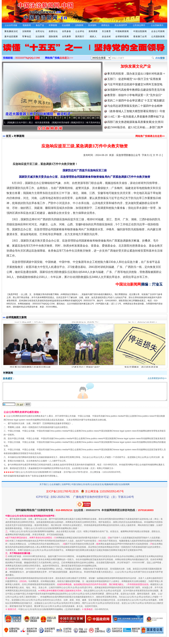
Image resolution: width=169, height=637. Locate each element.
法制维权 (26, 31)
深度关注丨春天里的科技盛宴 (91, 122)
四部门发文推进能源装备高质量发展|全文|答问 (135, 121)
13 (88, 117)
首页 (8, 135)
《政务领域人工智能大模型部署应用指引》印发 (136, 111)
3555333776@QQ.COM (27, 58)
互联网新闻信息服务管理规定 (56, 423)
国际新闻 (53, 36)
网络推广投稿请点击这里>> (150, 136)
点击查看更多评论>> (157, 378)
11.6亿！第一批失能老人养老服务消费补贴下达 (135, 116)
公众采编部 (54, 484)
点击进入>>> (66, 58)
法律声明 (66, 484)
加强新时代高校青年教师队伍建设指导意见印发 (136, 89)
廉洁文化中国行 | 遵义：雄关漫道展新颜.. (33, 122)
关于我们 (43, 484)
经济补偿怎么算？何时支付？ (30, 323)
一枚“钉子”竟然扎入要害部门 (141, 323)
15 (97, 117)
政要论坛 (53, 31)
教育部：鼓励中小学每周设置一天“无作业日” (134, 95)
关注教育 (106, 31)
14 (93, 117)
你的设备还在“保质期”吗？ (86, 323)
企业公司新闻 (158, 31)
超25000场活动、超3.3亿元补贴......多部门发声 (135, 127)
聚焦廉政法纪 (11, 31)
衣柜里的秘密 (65, 122)
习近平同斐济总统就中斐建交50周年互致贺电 (134, 84)
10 (74, 117)
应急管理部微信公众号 (128, 155)
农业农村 (106, 36)
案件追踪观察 (11, 36)
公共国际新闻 (158, 36)
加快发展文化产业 (136, 66)
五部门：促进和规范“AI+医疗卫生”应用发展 (134, 79)
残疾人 (93, 36)
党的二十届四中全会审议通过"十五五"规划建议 (136, 100)
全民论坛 (40, 31)
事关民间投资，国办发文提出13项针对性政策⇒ (136, 73)
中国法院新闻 (140, 31)
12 (83, 117)
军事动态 (26, 36)
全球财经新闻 (122, 36)
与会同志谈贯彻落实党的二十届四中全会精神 (134, 105)
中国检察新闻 (122, 31)
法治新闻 (40, 36)
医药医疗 (79, 36)
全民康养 (66, 36)
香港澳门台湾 (140, 36)
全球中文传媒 (30, 10)
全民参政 (66, 31)
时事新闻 (19, 135)
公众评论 (79, 31)
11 (79, 117)
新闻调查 (93, 31)
